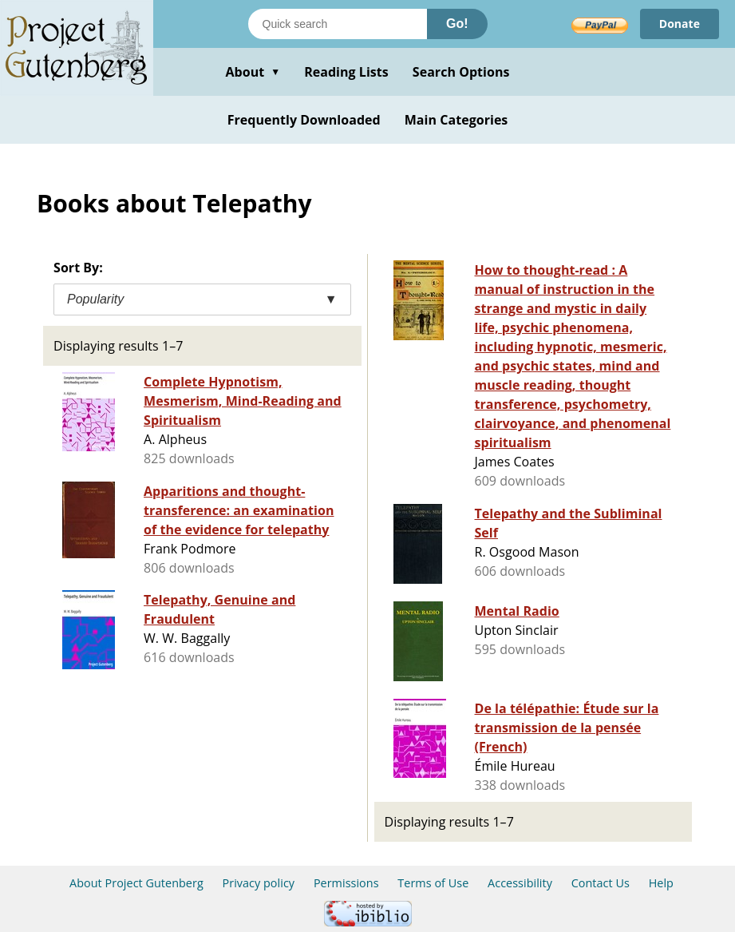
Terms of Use (432, 882)
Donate (679, 23)
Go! (457, 23)
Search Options (461, 72)
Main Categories (456, 120)
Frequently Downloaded (304, 120)
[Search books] (337, 24)
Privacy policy (259, 882)
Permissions (346, 882)
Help (661, 882)
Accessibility (520, 882)
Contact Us (600, 882)
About (252, 71)
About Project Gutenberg (136, 882)
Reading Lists (346, 72)
